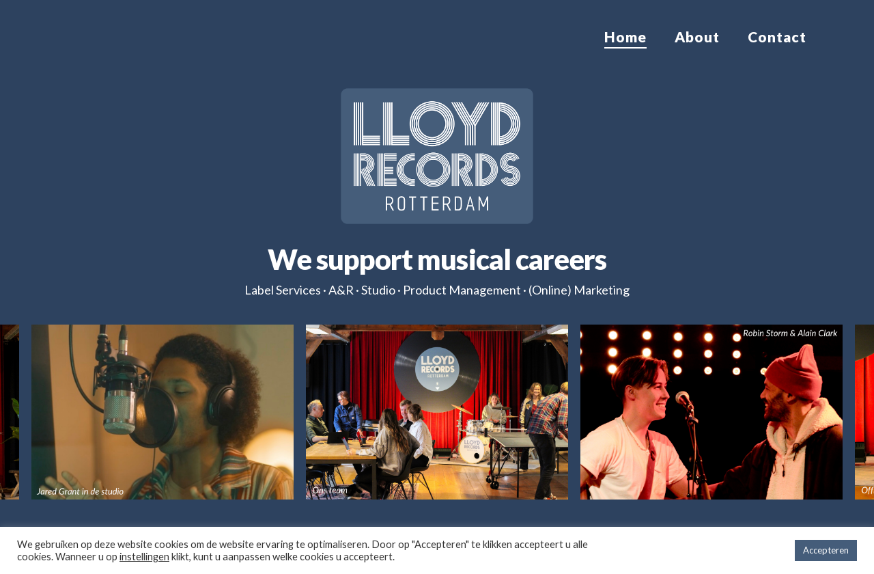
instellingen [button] (144, 556)
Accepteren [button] (826, 550)
